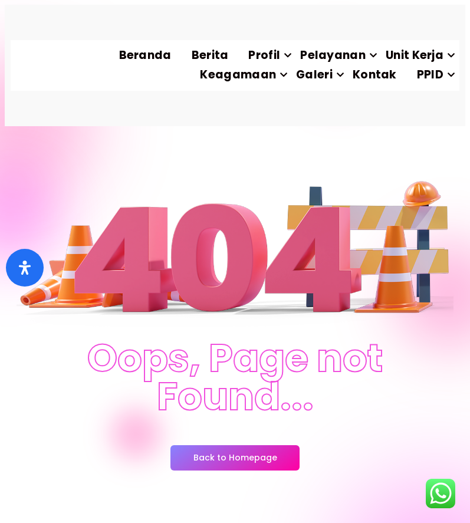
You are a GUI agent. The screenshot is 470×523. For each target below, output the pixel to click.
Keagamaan (243, 75)
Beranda (145, 55)
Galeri (319, 75)
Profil (269, 55)
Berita (210, 55)
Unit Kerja (419, 55)
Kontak (375, 75)
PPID (435, 75)
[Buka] (25, 268)
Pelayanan (338, 55)
